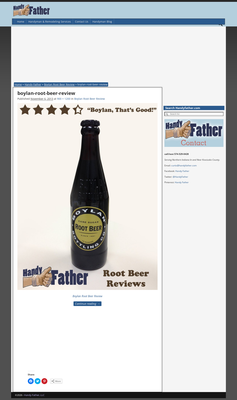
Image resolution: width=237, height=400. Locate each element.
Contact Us (81, 21)
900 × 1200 (63, 98)
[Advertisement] (119, 55)
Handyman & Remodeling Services (49, 21)
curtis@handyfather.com (184, 165)
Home (20, 21)
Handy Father (33, 84)
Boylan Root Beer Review (59, 84)
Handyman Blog (102, 21)
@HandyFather (180, 176)
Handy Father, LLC (34, 395)
